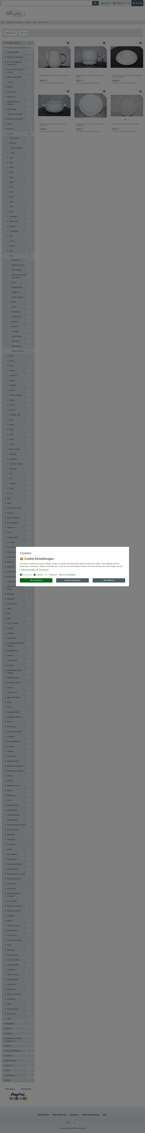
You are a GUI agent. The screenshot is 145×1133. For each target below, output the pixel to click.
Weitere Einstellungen (67, 575)
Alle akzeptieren (36, 580)
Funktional (53, 575)
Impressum (44, 570)
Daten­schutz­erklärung (29, 570)
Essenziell (28, 575)
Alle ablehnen (109, 580)
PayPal (40, 575)
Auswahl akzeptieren (72, 580)
